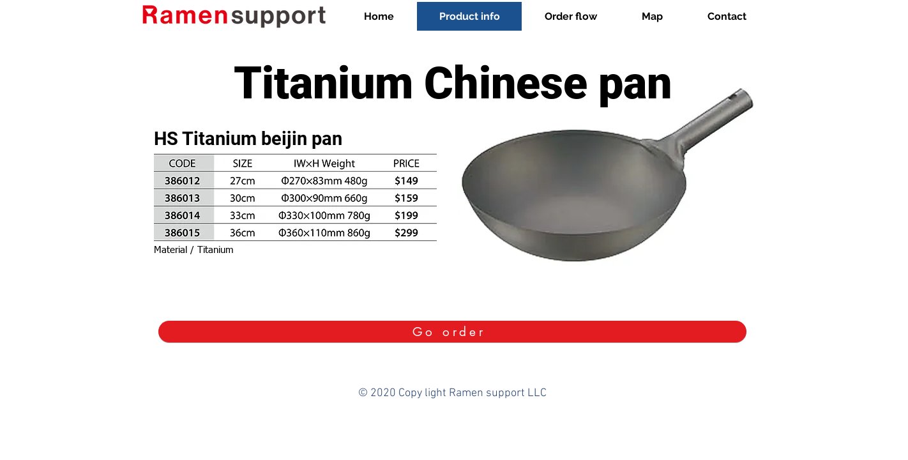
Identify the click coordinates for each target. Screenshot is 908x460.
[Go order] (452, 331)
